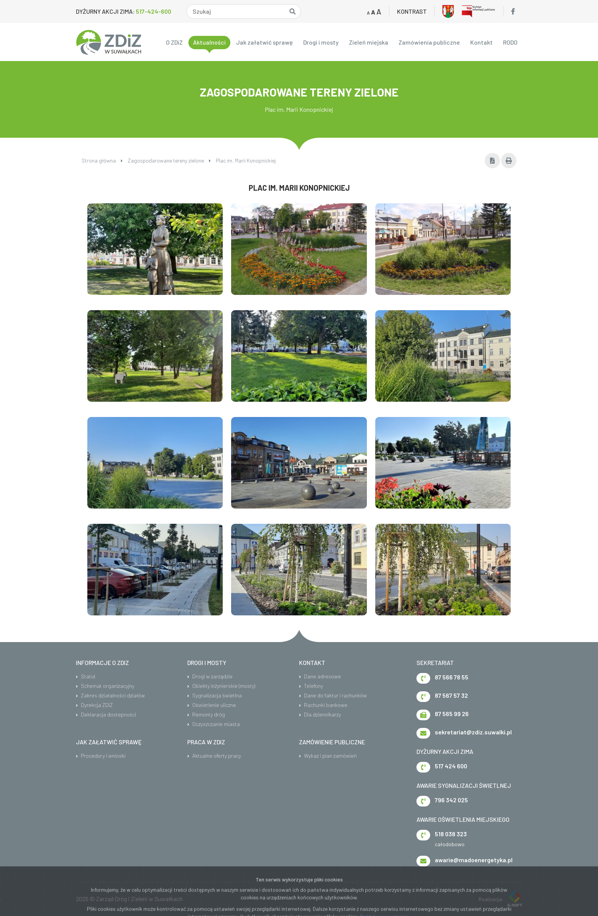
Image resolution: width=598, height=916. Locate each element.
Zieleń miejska (368, 42)
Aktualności (209, 42)
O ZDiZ (174, 42)
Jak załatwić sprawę (264, 42)
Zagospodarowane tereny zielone (169, 160)
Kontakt (481, 42)
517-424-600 (153, 11)
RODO (510, 42)
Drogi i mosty (321, 42)
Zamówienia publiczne (429, 42)
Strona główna (102, 160)
